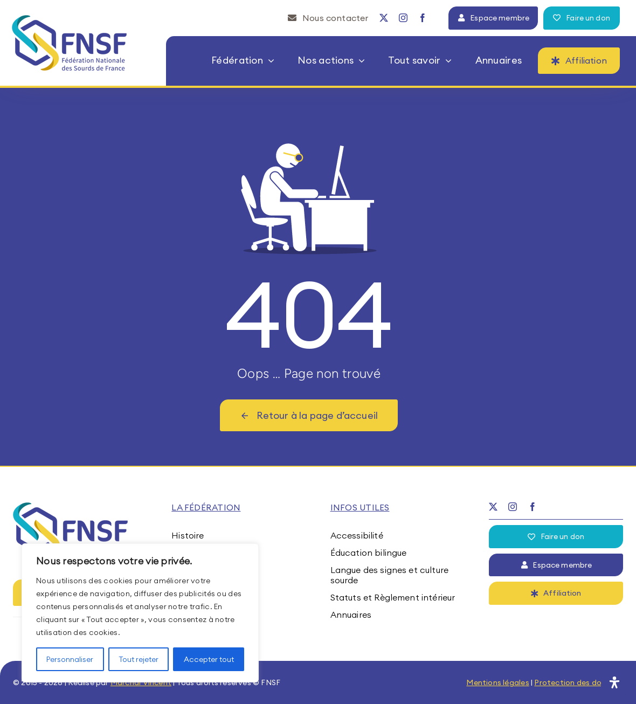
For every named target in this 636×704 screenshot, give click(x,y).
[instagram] (403, 17)
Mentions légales (497, 682)
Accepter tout (209, 659)
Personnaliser (69, 659)
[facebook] (422, 17)
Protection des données (578, 682)
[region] (140, 612)
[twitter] (383, 17)
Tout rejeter (138, 659)
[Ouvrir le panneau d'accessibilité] (614, 682)
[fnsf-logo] (70, 19)
